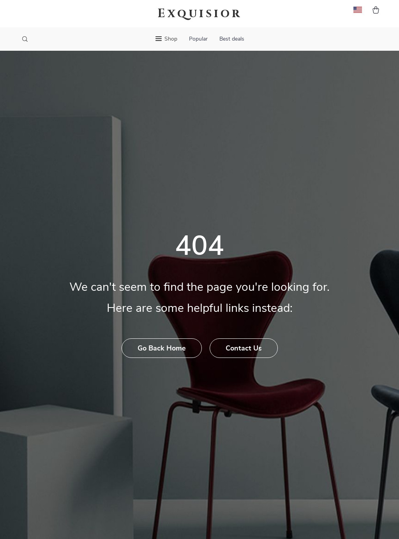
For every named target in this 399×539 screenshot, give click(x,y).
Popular (198, 39)
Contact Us (244, 348)
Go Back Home (162, 348)
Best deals (231, 39)
